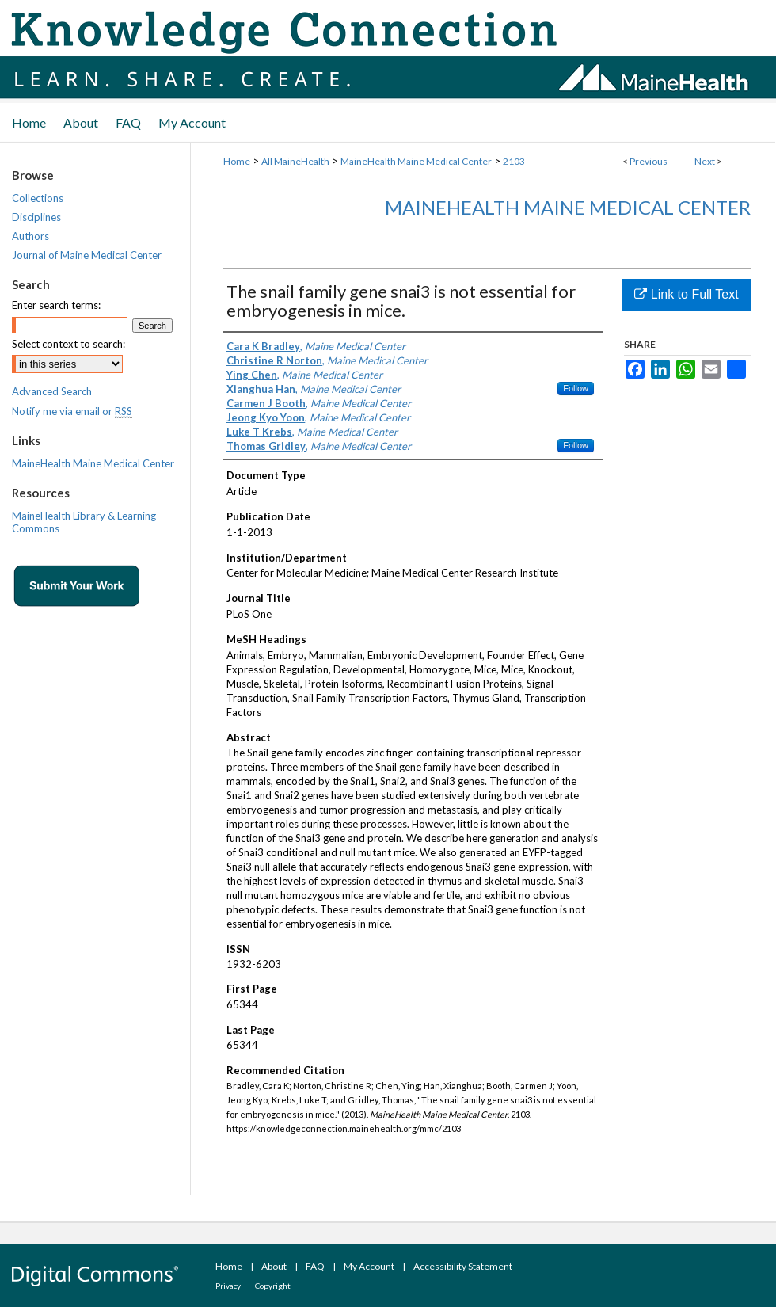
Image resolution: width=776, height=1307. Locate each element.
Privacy (228, 1285)
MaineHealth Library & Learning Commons (84, 522)
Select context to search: (68, 343)
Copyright (273, 1285)
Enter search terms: (56, 305)
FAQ (315, 1266)
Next (704, 161)
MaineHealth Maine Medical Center (416, 161)
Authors (30, 236)
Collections (37, 198)
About (274, 1266)
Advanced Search (52, 391)
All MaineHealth (295, 161)
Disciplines (36, 217)
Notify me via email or (72, 411)
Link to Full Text (686, 294)
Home (236, 161)
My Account (369, 1266)
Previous (649, 161)
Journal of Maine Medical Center (87, 255)
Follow (575, 388)
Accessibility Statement (462, 1266)
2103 (514, 161)
